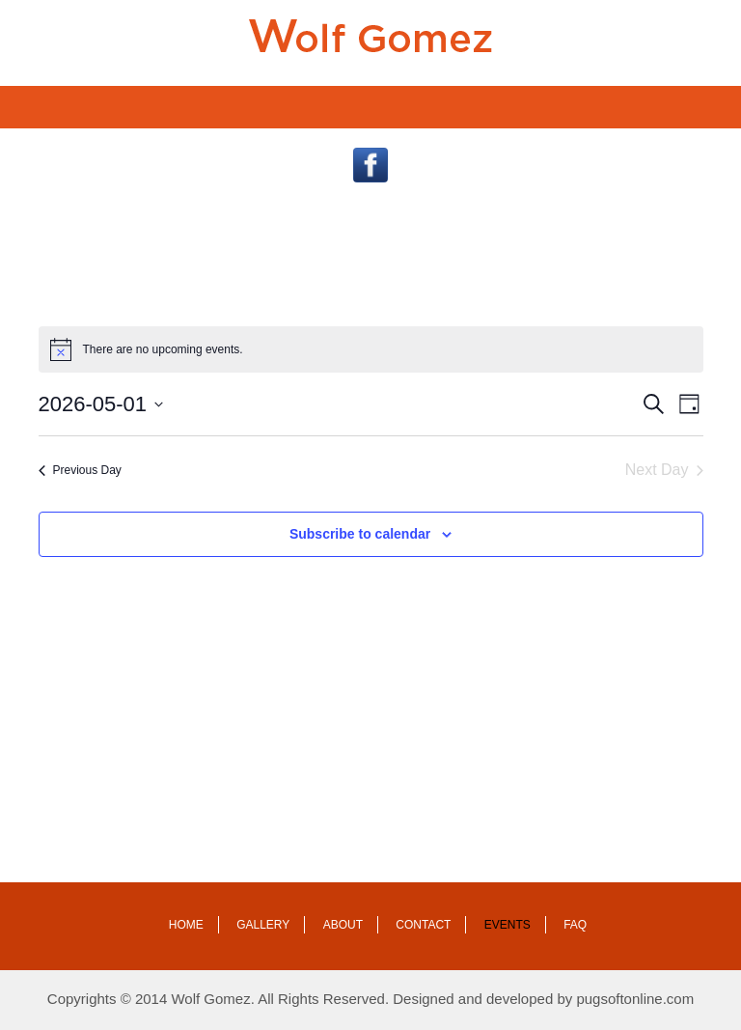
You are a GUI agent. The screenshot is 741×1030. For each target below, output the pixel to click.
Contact (423, 925)
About (343, 925)
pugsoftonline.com (635, 998)
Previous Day (80, 470)
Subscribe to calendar (359, 534)
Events (507, 925)
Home (186, 925)
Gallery (262, 925)
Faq (575, 925)
